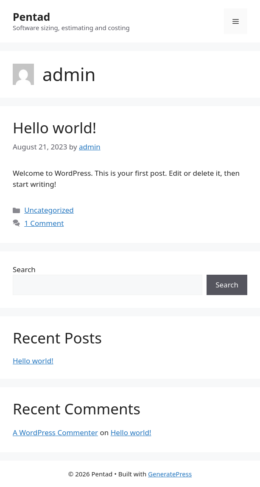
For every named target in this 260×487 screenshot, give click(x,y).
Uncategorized (49, 210)
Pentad (31, 16)
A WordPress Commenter (55, 432)
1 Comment (44, 223)
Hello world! (54, 128)
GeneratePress (170, 474)
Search (24, 269)
